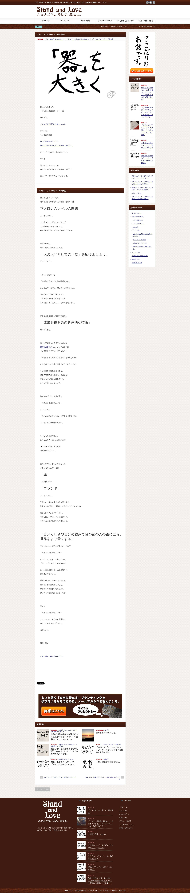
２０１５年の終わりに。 (106, 733)
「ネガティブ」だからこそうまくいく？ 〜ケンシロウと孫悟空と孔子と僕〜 (109, 749)
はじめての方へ (59, 39)
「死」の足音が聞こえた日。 (108, 762)
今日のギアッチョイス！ (140, 243)
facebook (154, 2)
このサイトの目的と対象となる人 (53, 124)
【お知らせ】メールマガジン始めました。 (117, 26)
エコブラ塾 (136, 230)
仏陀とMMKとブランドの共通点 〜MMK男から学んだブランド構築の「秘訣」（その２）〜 (100, 880)
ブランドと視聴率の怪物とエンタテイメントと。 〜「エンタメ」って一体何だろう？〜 (100, 823)
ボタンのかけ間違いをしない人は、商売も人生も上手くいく (102, 778)
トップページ (45, 21)
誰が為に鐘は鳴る (83, 39)
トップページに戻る (43, 789)
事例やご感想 (85, 21)
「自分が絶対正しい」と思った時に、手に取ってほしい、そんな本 (147, 130)
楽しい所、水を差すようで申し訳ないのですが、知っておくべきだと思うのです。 (64, 751)
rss (147, 2)
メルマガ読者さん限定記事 (140, 256)
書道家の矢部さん (47, 347)
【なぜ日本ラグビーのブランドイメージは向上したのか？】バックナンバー (147, 112)
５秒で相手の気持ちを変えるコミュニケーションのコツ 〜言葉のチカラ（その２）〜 (64, 736)
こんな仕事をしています (125, 21)
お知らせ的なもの (138, 220)
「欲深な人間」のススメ (97, 834)
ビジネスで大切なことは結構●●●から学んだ (64, 730)
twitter (150, 2)
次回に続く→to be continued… (52, 656)
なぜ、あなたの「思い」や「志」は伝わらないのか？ (60, 777)
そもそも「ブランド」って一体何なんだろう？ (147, 145)
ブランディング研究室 (114, 744)
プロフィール (65, 21)
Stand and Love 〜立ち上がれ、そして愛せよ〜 (92, 890)
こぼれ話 (51, 39)
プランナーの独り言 (105, 21)
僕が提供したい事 (137, 262)
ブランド (72, 39)
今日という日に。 (137, 193)
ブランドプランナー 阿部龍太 (104, 39)
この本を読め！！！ (139, 223)
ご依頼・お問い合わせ (145, 21)
